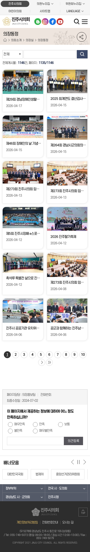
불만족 (18, 430)
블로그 (37, 21)
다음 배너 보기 (85, 462)
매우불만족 (45, 430)
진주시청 (53, 497)
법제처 (39, 474)
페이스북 (52, 21)
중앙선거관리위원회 (68, 474)
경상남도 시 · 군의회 (18, 497)
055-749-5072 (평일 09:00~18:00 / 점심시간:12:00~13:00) (44, 535)
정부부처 (11, 488)
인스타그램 (45, 21)
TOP (83, 513)
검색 (82, 54)
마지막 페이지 (49, 362)
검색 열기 (77, 22)
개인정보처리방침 (27, 522)
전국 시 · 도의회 (57, 488)
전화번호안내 (50, 522)
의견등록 (73, 441)
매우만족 (19, 424)
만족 (41, 424)
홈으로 (5, 40)
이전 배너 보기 (73, 462)
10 (83, 355)
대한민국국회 (15, 474)
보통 (67, 424)
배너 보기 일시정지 (79, 462)
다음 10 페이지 (41, 362)
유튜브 (60, 21)
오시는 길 (67, 522)
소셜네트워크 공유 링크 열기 (81, 37)
